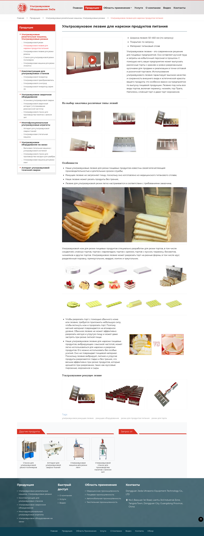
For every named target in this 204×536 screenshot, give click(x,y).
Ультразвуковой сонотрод (35, 83)
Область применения (101, 484)
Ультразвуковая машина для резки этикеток (39, 64)
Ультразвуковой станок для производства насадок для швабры (39, 155)
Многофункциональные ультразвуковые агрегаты (36, 123)
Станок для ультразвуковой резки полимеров (39, 58)
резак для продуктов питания (135, 418)
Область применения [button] (117, 8)
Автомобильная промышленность (104, 498)
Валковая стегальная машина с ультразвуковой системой (37, 149)
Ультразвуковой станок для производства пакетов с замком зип (38, 114)
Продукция (35, 18)
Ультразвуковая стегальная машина (36, 135)
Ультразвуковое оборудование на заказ (34, 143)
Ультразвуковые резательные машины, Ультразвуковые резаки (75, 18)
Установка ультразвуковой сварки (39, 100)
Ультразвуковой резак (33, 42)
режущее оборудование (107, 418)
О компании (153, 8)
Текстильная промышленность (102, 502)
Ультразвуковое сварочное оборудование (37, 95)
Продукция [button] (92, 8)
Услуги (138, 8)
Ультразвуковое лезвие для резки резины (38, 52)
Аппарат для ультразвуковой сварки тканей (36, 129)
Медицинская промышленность (103, 491)
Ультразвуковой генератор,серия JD (38, 88)
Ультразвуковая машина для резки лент (39, 161)
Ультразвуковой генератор (35, 77)
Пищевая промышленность (100, 494)
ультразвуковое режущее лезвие (78, 418)
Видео (167, 8)
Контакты (180, 8)
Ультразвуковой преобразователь (39, 80)
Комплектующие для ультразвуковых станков (35, 72)
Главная (78, 8)
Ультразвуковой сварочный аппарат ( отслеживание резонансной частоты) (36, 106)
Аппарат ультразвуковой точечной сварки (35, 169)
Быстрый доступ (64, 487)
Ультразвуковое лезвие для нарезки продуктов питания (36, 47)
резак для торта (159, 418)
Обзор (150, 531)
